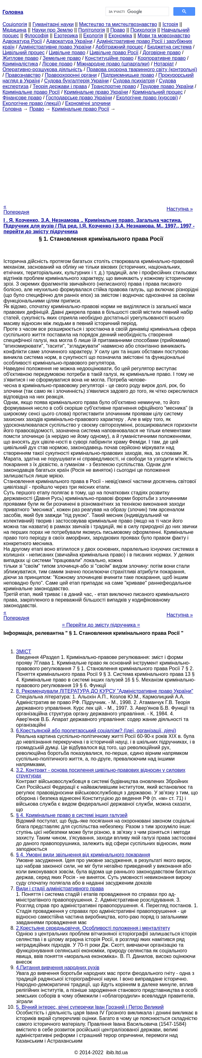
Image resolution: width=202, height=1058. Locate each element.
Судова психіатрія (134, 80)
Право (117, 30)
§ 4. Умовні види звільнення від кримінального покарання (83, 854)
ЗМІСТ (23, 651)
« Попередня (16, 209)
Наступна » (180, 209)
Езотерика (66, 35)
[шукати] (137, 11)
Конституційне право (109, 58)
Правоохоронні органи (71, 75)
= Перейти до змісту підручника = (101, 625)
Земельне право (62, 58)
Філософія (37, 35)
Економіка (120, 35)
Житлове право (20, 58)
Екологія (93, 35)
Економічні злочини (87, 103)
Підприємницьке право (127, 75)
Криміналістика (20, 63)
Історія (170, 24)
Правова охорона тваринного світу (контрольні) (141, 69)
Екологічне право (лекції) (32, 103)
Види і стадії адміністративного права (60, 888)
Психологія (143, 30)
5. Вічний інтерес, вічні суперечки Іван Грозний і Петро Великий (90, 1007)
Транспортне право (113, 86)
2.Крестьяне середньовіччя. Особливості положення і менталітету (93, 928)
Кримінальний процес (157, 92)
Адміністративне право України (55, 47)
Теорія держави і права (60, 86)
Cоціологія (15, 24)
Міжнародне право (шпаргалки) (113, 63)
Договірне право (162, 52)
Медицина (14, 30)
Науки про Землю (52, 30)
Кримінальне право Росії (31, 92)
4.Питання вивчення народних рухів (57, 967)
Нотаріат (164, 63)
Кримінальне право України (96, 92)
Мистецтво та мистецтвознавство (118, 24)
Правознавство (23, 75)
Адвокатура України (69, 41)
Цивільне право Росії (114, 52)
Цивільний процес (24, 52)
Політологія (91, 30)
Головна (12, 109)
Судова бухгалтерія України (76, 80)
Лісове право (57, 63)
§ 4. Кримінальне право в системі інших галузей (72, 815)
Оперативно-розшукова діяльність (42, 69)
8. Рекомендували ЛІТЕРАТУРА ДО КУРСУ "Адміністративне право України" (104, 691)
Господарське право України (79, 97)
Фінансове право (22, 97)
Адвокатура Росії (22, 41)
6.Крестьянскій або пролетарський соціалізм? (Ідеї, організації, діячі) (96, 730)
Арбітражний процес (119, 47)
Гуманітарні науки (53, 24)
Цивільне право (67, 52)
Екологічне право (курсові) (147, 97)
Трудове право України (167, 86)
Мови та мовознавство (164, 35)
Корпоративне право (162, 58)
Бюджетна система (169, 47)
